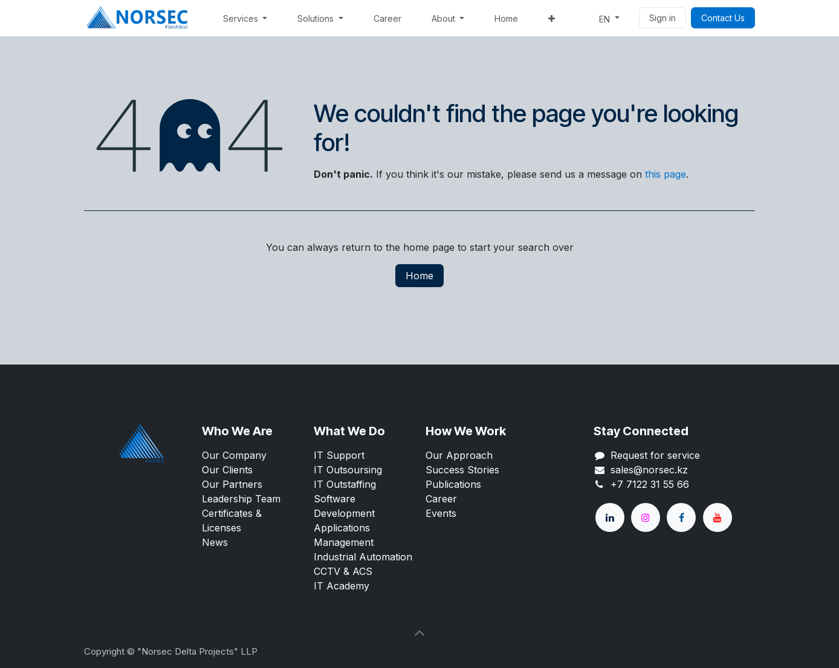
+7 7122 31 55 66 (650, 484)
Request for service (655, 455)
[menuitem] (245, 18)
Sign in (662, 18)
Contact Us (723, 18)
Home (419, 276)
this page (665, 174)
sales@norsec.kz (649, 470)
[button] (419, 632)
